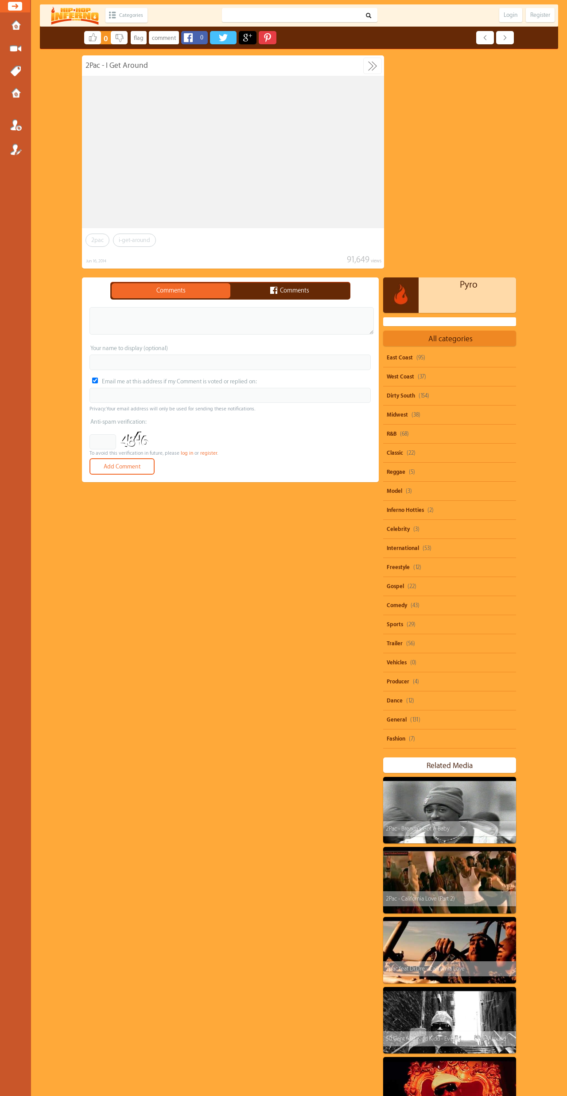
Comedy (397, 383)
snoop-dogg (408, 934)
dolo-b (402, 985)
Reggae (396, 250)
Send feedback (249, 1058)
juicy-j (455, 968)
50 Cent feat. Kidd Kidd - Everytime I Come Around (446, 816)
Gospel (395, 364)
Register (15, 149)
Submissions (15, 94)
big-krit (490, 985)
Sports (395, 402)
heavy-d (403, 1002)
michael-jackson (462, 1019)
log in (187, 453)
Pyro (469, 63)
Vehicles (397, 440)
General (397, 498)
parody (449, 934)
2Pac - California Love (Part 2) (420, 676)
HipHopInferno (289, 1066)
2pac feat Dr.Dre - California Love (425, 746)
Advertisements (325, 1058)
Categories (134, 15)
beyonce (485, 934)
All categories (450, 117)
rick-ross (441, 1002)
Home (15, 26)
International (403, 326)
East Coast (400, 136)
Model (394, 269)
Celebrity (398, 307)
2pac (97, 240)
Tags (15, 71)
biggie (402, 1035)
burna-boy (481, 1002)
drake (423, 968)
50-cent (403, 951)
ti (396, 968)
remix (435, 1035)
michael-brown (445, 985)
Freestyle (398, 345)
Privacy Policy (287, 1058)
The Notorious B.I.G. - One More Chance (433, 886)
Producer (398, 459)
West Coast (400, 155)
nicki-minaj (493, 968)
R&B (391, 212)
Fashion (396, 517)
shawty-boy (443, 951)
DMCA (269, 1058)
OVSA (305, 1058)
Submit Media (15, 49)
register (208, 453)
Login (15, 125)
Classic (395, 231)
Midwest (397, 193)
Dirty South (401, 174)
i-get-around (134, 240)
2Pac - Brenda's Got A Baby (418, 606)
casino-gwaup (410, 1019)
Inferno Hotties (405, 288)
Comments (171, 290)
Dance (395, 479)
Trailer (395, 421)
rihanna (483, 951)
